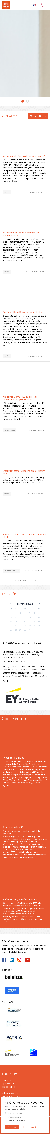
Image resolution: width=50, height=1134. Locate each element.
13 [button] (11, 621)
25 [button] (34, 626)
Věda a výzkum (9, 430)
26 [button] (39, 626)
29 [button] (20, 630)
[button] (39, 603)
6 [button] (11, 617)
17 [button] (30, 621)
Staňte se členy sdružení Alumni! (20, 899)
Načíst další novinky (25, 580)
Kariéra (6, 192)
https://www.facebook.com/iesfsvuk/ (4, 960)
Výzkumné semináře (11, 570)
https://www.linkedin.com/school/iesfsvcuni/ (12, 960)
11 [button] (34, 617)
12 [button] (39, 617)
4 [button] (34, 613)
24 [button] (30, 626)
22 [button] (20, 626)
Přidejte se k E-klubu (13, 757)
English (35, 5)
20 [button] (11, 626)
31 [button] (30, 630)
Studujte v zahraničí (13, 827)
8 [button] (20, 617)
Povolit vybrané (29, 1127)
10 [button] (30, 617)
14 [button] (16, 621)
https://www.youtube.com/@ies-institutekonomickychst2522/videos (27, 960)
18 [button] (34, 621)
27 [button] (11, 630)
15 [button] (20, 621)
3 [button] (29, 613)
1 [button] (20, 613)
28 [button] (16, 630)
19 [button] (39, 621)
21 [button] (16, 626)
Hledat (41, 5)
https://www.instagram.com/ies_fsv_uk (19, 960)
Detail (5, 681)
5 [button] (38, 613)
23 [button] (25, 626)
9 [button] (25, 617)
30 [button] (25, 630)
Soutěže (7, 271)
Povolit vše (12, 1127)
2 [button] (25, 613)
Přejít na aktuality (38, 116)
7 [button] (15, 617)
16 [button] (25, 621)
